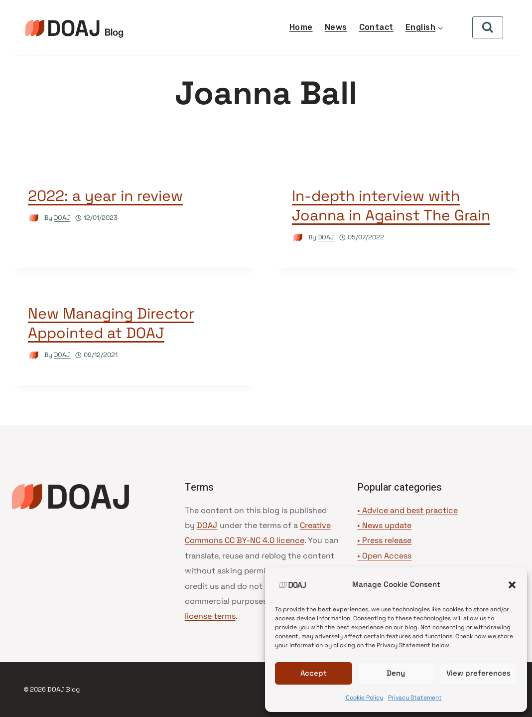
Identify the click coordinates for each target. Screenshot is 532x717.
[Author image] (34, 218)
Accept (313, 673)
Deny (396, 673)
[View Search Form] (487, 27)
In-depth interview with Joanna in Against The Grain (391, 205)
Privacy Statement (415, 698)
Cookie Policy (364, 698)
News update (386, 525)
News (336, 27)
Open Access (386, 555)
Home (301, 27)
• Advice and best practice (407, 510)
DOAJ (62, 217)
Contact (376, 27)
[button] (512, 585)
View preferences (478, 673)
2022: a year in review (105, 195)
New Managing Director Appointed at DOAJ (111, 323)
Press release (386, 540)
